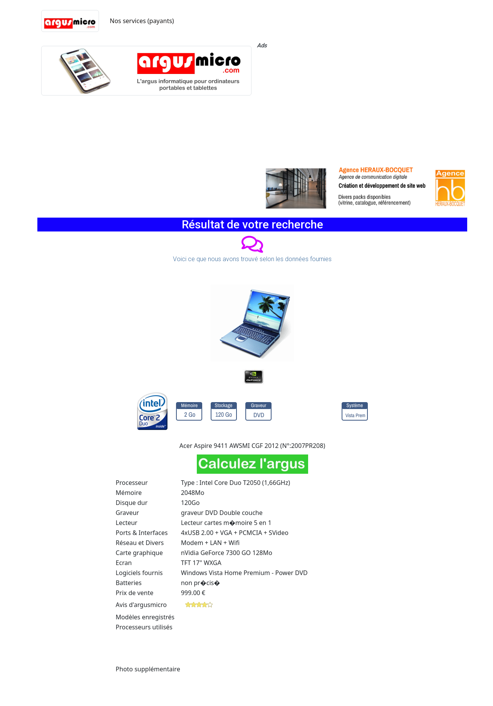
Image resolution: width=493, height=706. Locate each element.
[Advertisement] (362, 106)
